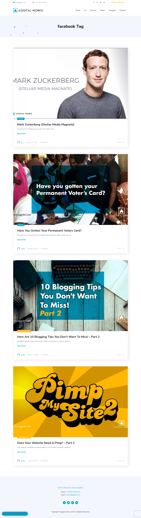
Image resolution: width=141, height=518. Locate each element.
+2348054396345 (73, 492)
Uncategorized (23, 331)
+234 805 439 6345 (40, 2)
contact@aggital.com (73, 495)
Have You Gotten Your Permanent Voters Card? (49, 231)
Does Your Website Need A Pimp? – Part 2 (46, 443)
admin (23, 249)
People (20, 119)
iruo (22, 142)
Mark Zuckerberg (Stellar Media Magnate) (45, 125)
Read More (21, 134)
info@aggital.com (19, 2)
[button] (15, 514)
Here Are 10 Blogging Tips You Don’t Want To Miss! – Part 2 (58, 337)
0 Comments (44, 461)
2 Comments (43, 142)
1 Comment (44, 249)
